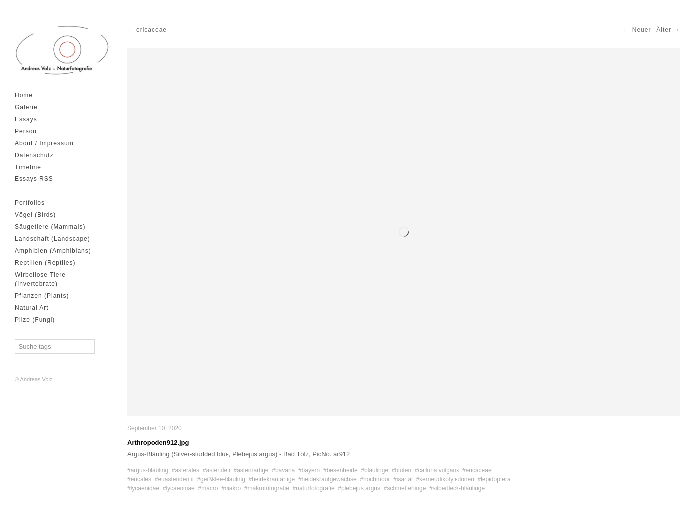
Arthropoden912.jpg (158, 442)
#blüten (401, 470)
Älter (663, 29)
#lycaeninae (179, 488)
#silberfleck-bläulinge (457, 488)
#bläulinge (374, 470)
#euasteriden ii (174, 479)
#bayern (309, 470)
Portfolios (30, 202)
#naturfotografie (314, 488)
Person (26, 131)
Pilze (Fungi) (35, 319)
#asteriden (216, 470)
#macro (208, 488)
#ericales (139, 479)
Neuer (641, 29)
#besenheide (340, 470)
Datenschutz (34, 155)
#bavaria (283, 470)
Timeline (28, 167)
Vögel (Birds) (35, 214)
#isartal (403, 479)
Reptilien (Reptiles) (45, 262)
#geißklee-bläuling (221, 479)
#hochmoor (375, 479)
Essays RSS (34, 178)
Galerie (26, 107)
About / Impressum (44, 143)
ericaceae (151, 29)
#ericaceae (477, 470)
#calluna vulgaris (437, 470)
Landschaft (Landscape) (52, 238)
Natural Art (32, 307)
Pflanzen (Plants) (42, 295)
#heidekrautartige (272, 479)
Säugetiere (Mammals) (50, 226)
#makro (231, 488)
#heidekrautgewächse (327, 479)
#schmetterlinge (405, 488)
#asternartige (251, 470)
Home (24, 95)
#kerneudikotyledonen (445, 479)
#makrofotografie (266, 488)
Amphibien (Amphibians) (53, 250)
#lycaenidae (143, 488)
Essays (26, 119)
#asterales (185, 470)
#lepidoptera (494, 479)
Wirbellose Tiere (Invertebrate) (40, 279)
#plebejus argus (359, 488)
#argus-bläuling (147, 470)
